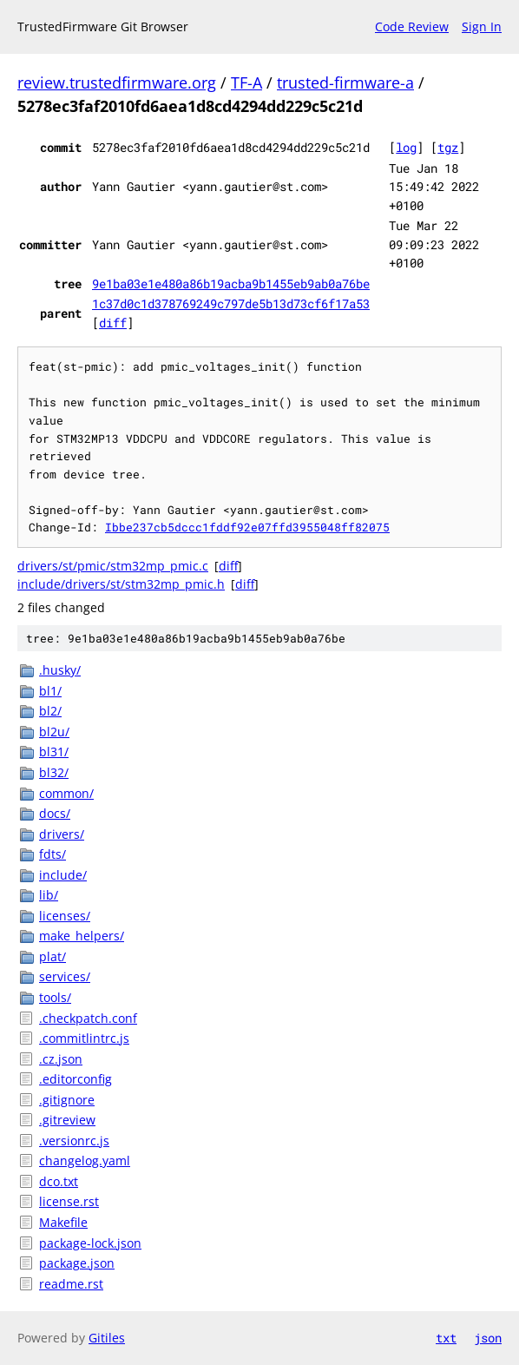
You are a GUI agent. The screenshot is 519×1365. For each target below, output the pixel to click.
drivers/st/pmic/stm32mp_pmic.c (112, 565)
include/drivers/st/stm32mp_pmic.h (121, 584)
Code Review (412, 26)
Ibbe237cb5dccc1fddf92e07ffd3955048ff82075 (247, 527)
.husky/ (60, 670)
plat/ (52, 956)
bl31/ (54, 751)
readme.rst (71, 1284)
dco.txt (58, 1181)
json (488, 1337)
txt (446, 1337)
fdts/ (52, 854)
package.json (77, 1263)
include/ (63, 875)
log (406, 147)
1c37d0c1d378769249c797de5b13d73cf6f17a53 (231, 303)
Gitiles (107, 1337)
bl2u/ (54, 731)
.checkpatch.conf (88, 1018)
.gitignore (67, 1099)
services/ (64, 976)
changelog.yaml (84, 1160)
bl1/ (50, 690)
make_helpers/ (81, 935)
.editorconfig (75, 1079)
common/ (66, 793)
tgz (447, 147)
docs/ (54, 813)
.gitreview (67, 1119)
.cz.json (60, 1059)
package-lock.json (90, 1243)
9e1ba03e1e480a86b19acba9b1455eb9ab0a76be (231, 283)
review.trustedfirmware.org (116, 82)
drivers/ (61, 834)
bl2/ (50, 710)
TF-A (246, 82)
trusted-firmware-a (345, 82)
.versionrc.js (74, 1140)
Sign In (482, 26)
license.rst (69, 1201)
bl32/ (54, 772)
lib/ (48, 895)
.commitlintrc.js (84, 1038)
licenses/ (64, 915)
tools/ (55, 997)
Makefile (63, 1222)
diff (113, 322)
